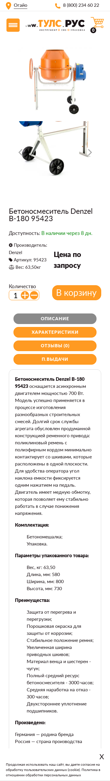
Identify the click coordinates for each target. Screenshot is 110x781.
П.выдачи (55, 359)
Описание (55, 318)
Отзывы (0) (55, 345)
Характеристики (55, 332)
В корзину (76, 292)
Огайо (20, 5)
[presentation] (20, 154)
